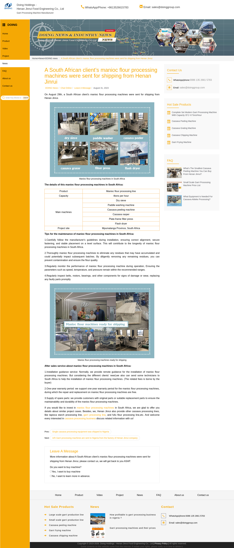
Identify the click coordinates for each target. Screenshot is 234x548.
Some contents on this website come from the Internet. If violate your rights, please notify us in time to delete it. (132, 546)
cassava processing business (80, 418)
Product (6, 41)
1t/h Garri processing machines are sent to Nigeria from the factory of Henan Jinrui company (95, 438)
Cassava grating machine (184, 128)
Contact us (7, 86)
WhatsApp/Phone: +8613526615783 (106, 7)
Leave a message (82, 88)
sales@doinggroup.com (192, 87)
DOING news (51, 58)
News (5, 63)
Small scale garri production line (66, 520)
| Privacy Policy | (161, 543)
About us (6, 78)
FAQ (4, 71)
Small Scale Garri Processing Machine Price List (196, 183)
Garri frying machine (181, 142)
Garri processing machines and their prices (133, 528)
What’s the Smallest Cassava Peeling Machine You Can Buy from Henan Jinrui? (197, 171)
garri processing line (94, 415)
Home (5, 33)
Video (5, 48)
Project (5, 56)
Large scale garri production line (66, 515)
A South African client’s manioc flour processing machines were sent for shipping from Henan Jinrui (106, 58)
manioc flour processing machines (95, 407)
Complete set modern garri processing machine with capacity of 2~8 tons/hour (194, 113)
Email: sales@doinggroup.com (162, 7)
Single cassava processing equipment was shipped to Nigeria (80, 431)
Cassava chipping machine (184, 135)
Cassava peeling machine (184, 121)
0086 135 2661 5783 (201, 80)
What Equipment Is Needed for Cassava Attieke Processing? (198, 198)
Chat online (66, 88)
